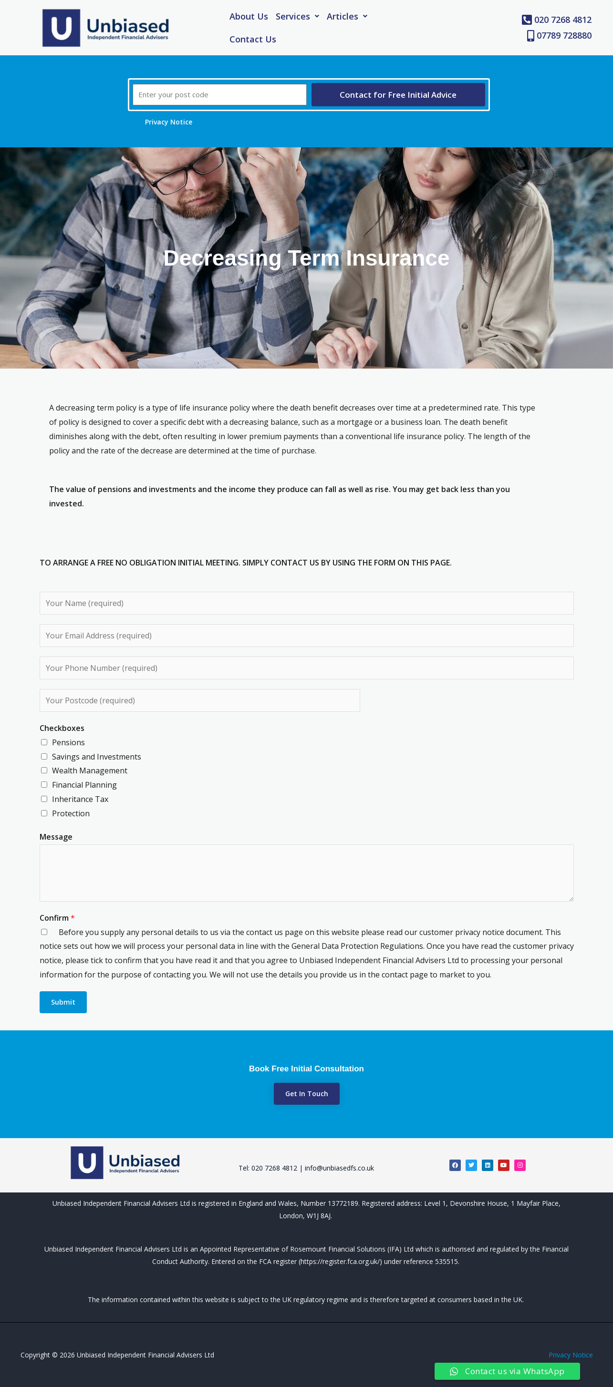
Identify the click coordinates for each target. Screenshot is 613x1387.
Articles (347, 16)
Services (297, 16)
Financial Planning (84, 785)
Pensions (68, 742)
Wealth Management (89, 770)
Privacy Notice (571, 1354)
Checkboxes (62, 728)
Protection (71, 813)
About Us (248, 16)
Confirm (57, 918)
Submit (63, 1002)
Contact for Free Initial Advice (398, 94)
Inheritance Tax (80, 799)
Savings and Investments (96, 756)
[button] (297, 16)
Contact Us (252, 39)
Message (56, 837)
